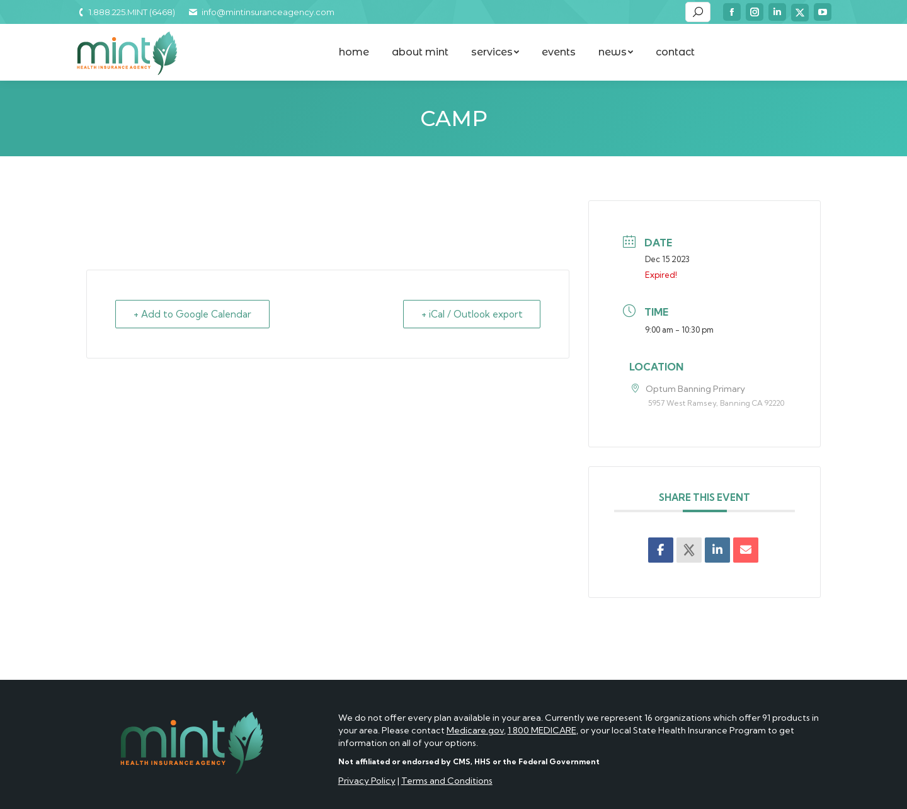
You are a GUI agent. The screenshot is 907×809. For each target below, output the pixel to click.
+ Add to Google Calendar (192, 314)
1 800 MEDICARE (542, 730)
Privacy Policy (367, 780)
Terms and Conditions (447, 780)
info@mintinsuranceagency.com (261, 12)
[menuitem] (354, 52)
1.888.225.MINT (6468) (125, 12)
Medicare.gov (475, 730)
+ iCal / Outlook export (471, 314)
